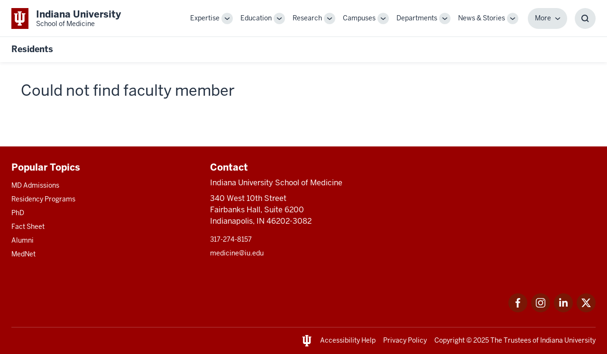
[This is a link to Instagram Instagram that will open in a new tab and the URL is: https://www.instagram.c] (540, 310)
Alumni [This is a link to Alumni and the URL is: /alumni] (22, 240)
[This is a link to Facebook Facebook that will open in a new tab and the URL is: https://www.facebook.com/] (517, 310)
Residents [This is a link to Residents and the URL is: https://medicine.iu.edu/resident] (32, 49)
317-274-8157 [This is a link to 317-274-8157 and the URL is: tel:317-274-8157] (231, 239)
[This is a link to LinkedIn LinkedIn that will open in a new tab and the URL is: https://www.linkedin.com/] (563, 310)
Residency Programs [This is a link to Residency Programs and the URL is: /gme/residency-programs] (43, 199)
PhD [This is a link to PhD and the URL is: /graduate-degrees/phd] (17, 213)
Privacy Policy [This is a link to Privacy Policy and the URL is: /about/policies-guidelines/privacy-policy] (405, 340)
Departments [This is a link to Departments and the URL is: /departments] (416, 18)
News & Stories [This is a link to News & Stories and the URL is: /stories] (481, 18)
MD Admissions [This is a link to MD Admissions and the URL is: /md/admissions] (35, 185)
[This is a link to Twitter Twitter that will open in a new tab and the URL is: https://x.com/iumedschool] (586, 310)
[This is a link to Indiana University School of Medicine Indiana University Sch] (66, 18)
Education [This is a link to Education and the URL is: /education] (256, 18)
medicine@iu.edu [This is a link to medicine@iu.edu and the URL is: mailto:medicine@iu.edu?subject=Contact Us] (237, 253)
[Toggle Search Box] (585, 18)
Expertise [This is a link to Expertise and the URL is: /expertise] (205, 18)
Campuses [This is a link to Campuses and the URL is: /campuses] (359, 18)
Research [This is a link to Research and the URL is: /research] (307, 18)
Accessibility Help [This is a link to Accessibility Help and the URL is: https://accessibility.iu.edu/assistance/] (348, 340)
